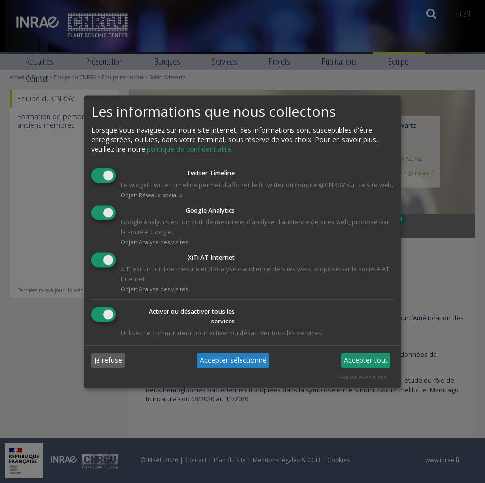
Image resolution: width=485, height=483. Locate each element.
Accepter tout (366, 360)
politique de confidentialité (189, 149)
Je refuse (108, 360)
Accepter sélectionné (233, 360)
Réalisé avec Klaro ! (364, 377)
